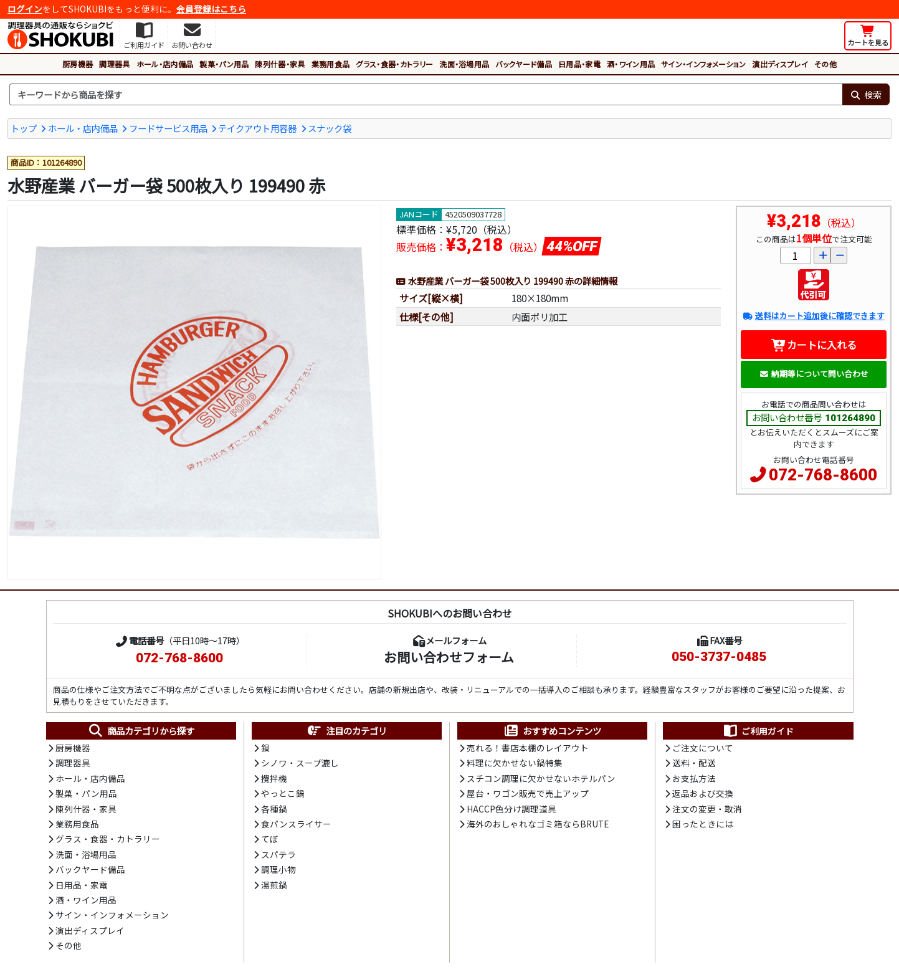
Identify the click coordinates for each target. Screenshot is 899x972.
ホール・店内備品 (165, 64)
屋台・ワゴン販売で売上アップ (528, 793)
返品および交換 (702, 793)
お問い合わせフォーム (449, 656)
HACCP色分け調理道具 (511, 809)
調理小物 (278, 869)
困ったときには (702, 823)
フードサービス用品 (168, 128)
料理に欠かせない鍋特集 (515, 762)
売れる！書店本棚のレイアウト (528, 747)
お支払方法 (694, 778)
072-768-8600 (823, 474)
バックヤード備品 (523, 64)
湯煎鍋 (274, 885)
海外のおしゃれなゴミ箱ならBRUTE (538, 823)
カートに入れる (814, 344)
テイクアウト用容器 (257, 128)
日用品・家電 (579, 64)
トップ (24, 128)
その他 (825, 64)
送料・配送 (694, 762)
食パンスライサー (296, 823)
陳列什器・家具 (280, 64)
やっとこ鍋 (283, 793)
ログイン (24, 8)
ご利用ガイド (758, 731)
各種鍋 (274, 809)
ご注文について (702, 747)
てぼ (269, 838)
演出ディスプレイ (780, 64)
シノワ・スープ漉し (300, 762)
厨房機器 (77, 64)
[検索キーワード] (425, 94)
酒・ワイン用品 (631, 64)
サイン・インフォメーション (703, 64)
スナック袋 (329, 128)
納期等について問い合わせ (813, 373)
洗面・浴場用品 (464, 64)
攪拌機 (274, 778)
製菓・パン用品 (224, 64)
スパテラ (278, 854)
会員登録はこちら (211, 8)
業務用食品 (331, 64)
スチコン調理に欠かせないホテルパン (541, 778)
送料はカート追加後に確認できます (813, 316)
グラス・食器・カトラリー (394, 64)
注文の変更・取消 (707, 809)
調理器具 (114, 64)
